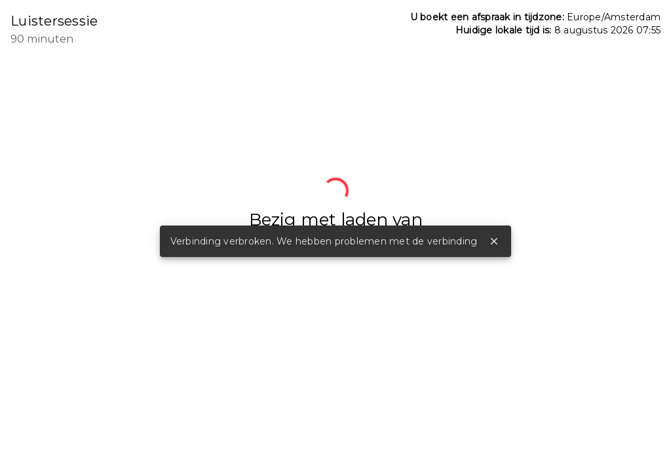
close (494, 241)
